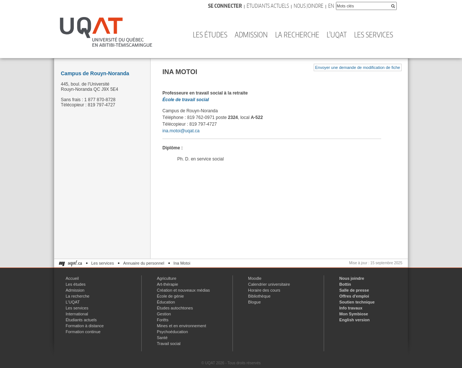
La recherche (297, 34)
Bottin (345, 284)
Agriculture (166, 278)
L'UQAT (337, 34)
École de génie (170, 296)
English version (354, 320)
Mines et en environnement (181, 326)
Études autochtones (175, 308)
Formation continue (83, 331)
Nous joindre (308, 6)
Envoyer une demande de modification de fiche (357, 67)
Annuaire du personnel (143, 263)
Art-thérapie (167, 284)
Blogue (254, 302)
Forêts (162, 320)
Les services (373, 34)
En (331, 6)
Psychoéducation (172, 331)
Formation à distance (85, 326)
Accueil (72, 278)
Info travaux (350, 308)
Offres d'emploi (354, 296)
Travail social (169, 343)
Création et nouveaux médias (183, 290)
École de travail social (185, 99)
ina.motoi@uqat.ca (180, 130)
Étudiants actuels (268, 6)
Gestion (164, 314)
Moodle (254, 278)
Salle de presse (354, 290)
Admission (251, 34)
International (77, 314)
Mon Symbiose (353, 314)
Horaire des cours (264, 290)
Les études (210, 34)
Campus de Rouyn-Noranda (95, 73)
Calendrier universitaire (269, 284)
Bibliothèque (259, 296)
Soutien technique (356, 302)
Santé (162, 337)
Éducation (166, 302)
